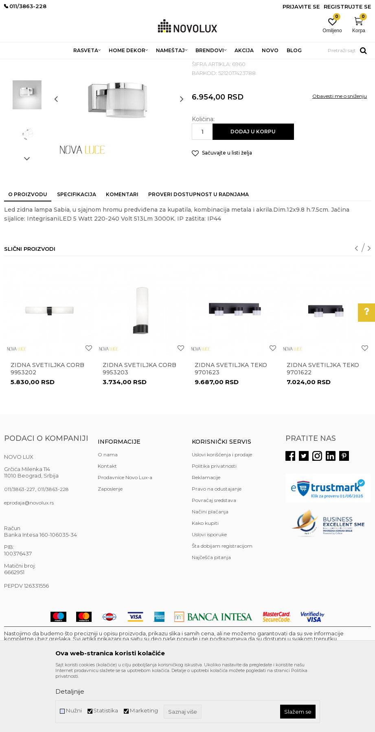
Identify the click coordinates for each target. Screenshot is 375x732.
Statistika (105, 711)
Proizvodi (48, 64)
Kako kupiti (205, 582)
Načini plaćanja (210, 571)
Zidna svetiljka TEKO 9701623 (231, 427)
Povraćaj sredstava (214, 559)
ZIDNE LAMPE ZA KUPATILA (168, 64)
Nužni (74, 711)
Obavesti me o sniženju (339, 155)
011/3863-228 (53, 548)
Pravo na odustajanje (216, 548)
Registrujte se (347, 6)
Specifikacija (76, 253)
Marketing (143, 711)
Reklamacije (206, 536)
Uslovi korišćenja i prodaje (222, 514)
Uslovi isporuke (209, 593)
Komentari (122, 253)
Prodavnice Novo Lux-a (125, 536)
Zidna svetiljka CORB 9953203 (139, 427)
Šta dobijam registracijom (222, 605)
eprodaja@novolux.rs (29, 562)
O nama (108, 514)
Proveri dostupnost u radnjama (198, 253)
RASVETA (76, 64)
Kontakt (107, 525)
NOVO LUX (17, 64)
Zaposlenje (110, 548)
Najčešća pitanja (211, 616)
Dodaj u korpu (253, 191)
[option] (27, 113)
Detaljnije (69, 691)
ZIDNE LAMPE (111, 64)
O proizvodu (27, 253)
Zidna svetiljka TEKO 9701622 (323, 427)
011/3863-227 (19, 548)
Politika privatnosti (214, 525)
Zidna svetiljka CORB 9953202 (47, 427)
